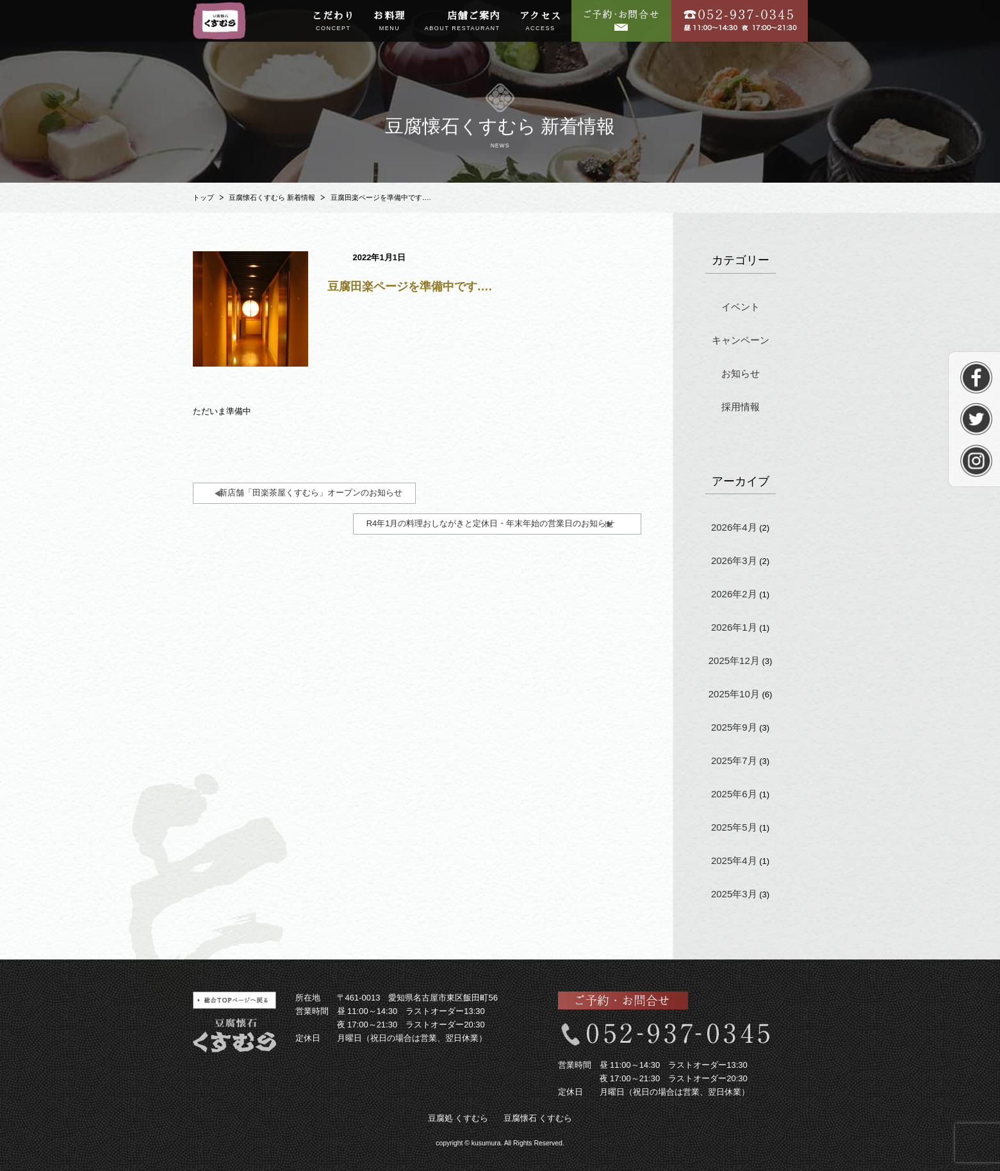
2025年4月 (734, 860)
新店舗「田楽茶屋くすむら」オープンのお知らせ (310, 492)
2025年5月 (734, 827)
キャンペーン (740, 340)
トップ (203, 197)
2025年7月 (734, 760)
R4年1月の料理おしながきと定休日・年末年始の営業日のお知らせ (490, 523)
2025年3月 (734, 893)
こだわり (333, 22)
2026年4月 (734, 527)
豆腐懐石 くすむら (538, 1118)
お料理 (389, 22)
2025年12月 (734, 660)
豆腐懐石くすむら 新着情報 (272, 197)
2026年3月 (734, 560)
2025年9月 (734, 727)
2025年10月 (734, 693)
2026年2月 (734, 593)
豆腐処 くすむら (458, 1118)
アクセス (541, 22)
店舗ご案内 (462, 22)
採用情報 (740, 406)
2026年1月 (734, 627)
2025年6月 (734, 793)
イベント (740, 306)
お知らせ (740, 373)
